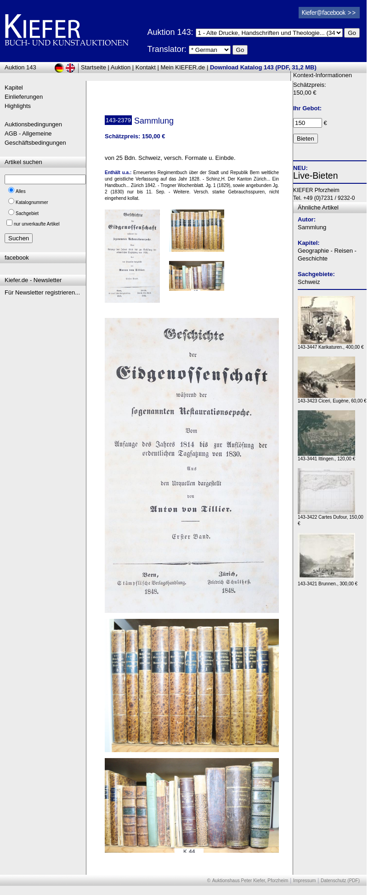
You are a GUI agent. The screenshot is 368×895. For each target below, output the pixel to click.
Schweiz (309, 281)
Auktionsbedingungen (33, 124)
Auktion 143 (20, 67)
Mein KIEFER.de (183, 67)
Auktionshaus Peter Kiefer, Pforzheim (250, 880)
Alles (21, 191)
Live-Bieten (315, 175)
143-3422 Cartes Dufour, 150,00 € (330, 518)
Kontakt (146, 67)
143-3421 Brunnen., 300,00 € (327, 581)
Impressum (304, 880)
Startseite (93, 67)
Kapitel (14, 87)
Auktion (120, 67)
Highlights (18, 105)
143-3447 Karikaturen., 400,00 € (330, 345)
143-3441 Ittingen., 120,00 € (326, 456)
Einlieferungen (24, 96)
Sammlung (312, 227)
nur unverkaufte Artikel (37, 224)
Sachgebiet (27, 213)
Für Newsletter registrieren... (42, 292)
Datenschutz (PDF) (340, 880)
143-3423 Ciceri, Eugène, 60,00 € (332, 398)
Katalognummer (32, 202)
